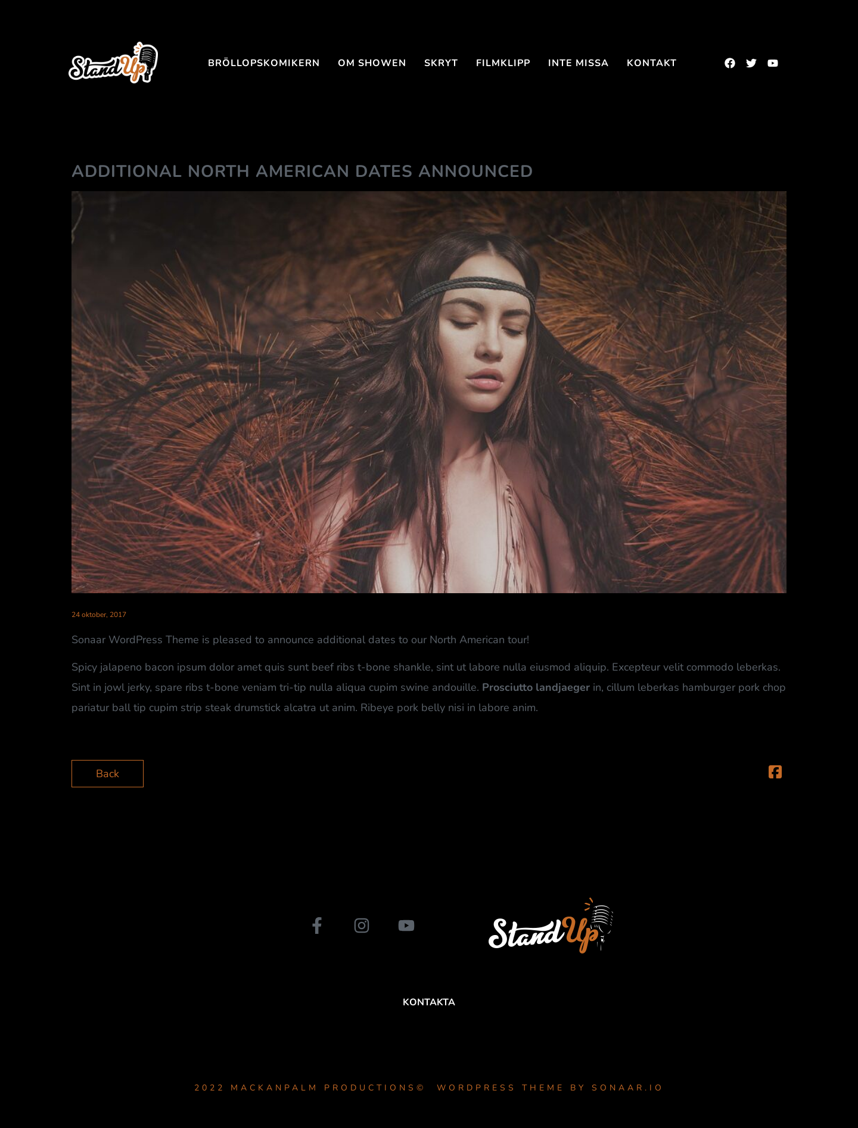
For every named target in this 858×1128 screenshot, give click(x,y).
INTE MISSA (578, 63)
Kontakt (652, 63)
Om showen (372, 63)
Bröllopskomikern (264, 63)
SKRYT (441, 63)
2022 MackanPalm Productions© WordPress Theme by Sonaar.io (429, 1087)
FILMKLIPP (503, 63)
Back (107, 773)
